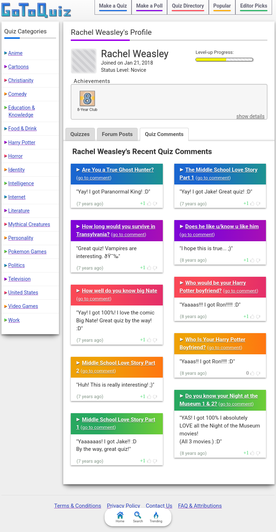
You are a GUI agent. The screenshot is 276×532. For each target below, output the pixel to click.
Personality (20, 238)
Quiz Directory (188, 6)
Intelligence (21, 183)
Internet (17, 197)
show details (250, 116)
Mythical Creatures (29, 224)
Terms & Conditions (77, 506)
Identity (16, 170)
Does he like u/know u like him (222, 226)
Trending (156, 517)
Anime (15, 53)
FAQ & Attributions (200, 506)
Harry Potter (21, 142)
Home (120, 517)
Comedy (17, 94)
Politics (16, 265)
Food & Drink (22, 128)
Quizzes (80, 134)
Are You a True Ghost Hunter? (118, 170)
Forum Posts (117, 134)
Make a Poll (149, 6)
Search (138, 517)
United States (23, 292)
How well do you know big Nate (119, 291)
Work (14, 320)
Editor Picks (253, 6)
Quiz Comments (164, 134)
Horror (15, 156)
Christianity (20, 80)
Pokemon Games (27, 252)
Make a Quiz (113, 6)
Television (19, 279)
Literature (18, 211)
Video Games (23, 306)
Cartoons (18, 67)
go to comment (94, 178)
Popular (222, 6)
